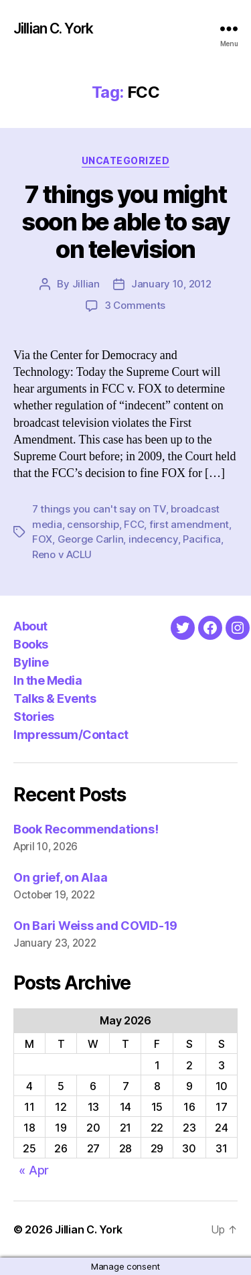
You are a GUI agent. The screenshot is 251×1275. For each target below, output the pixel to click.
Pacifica (202, 539)
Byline (30, 662)
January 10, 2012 (171, 283)
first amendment (189, 524)
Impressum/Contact (71, 735)
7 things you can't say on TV (99, 508)
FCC (134, 524)
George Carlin (91, 539)
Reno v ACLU (62, 554)
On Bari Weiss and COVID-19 (95, 926)
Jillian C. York (53, 28)
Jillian (86, 283)
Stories (33, 717)
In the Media (47, 680)
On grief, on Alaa (60, 877)
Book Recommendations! (85, 829)
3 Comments (134, 305)
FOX (42, 539)
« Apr (34, 1170)
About (30, 626)
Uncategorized (126, 160)
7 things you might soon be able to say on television (125, 222)
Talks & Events (54, 698)
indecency (153, 539)
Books (30, 644)
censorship (92, 524)
